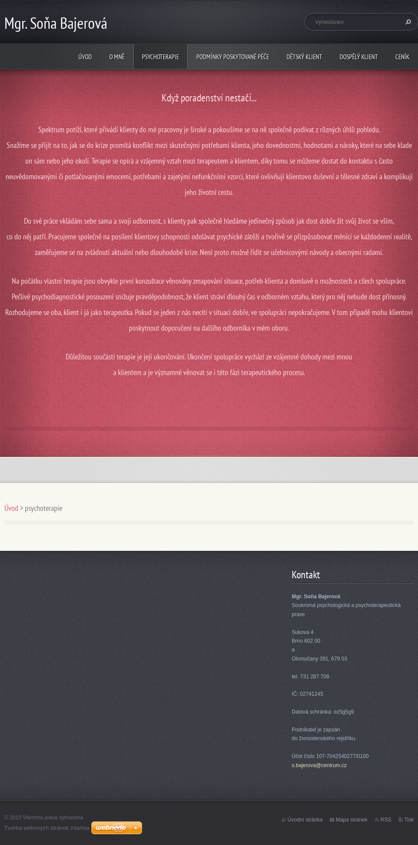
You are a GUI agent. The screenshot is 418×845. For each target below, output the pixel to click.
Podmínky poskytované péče (232, 57)
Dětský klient (304, 57)
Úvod (85, 57)
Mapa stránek (351, 820)
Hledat (407, 21)
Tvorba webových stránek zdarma (46, 828)
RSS (386, 820)
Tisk (409, 820)
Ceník (402, 57)
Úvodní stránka (305, 820)
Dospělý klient (359, 57)
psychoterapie (160, 57)
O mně (117, 57)
